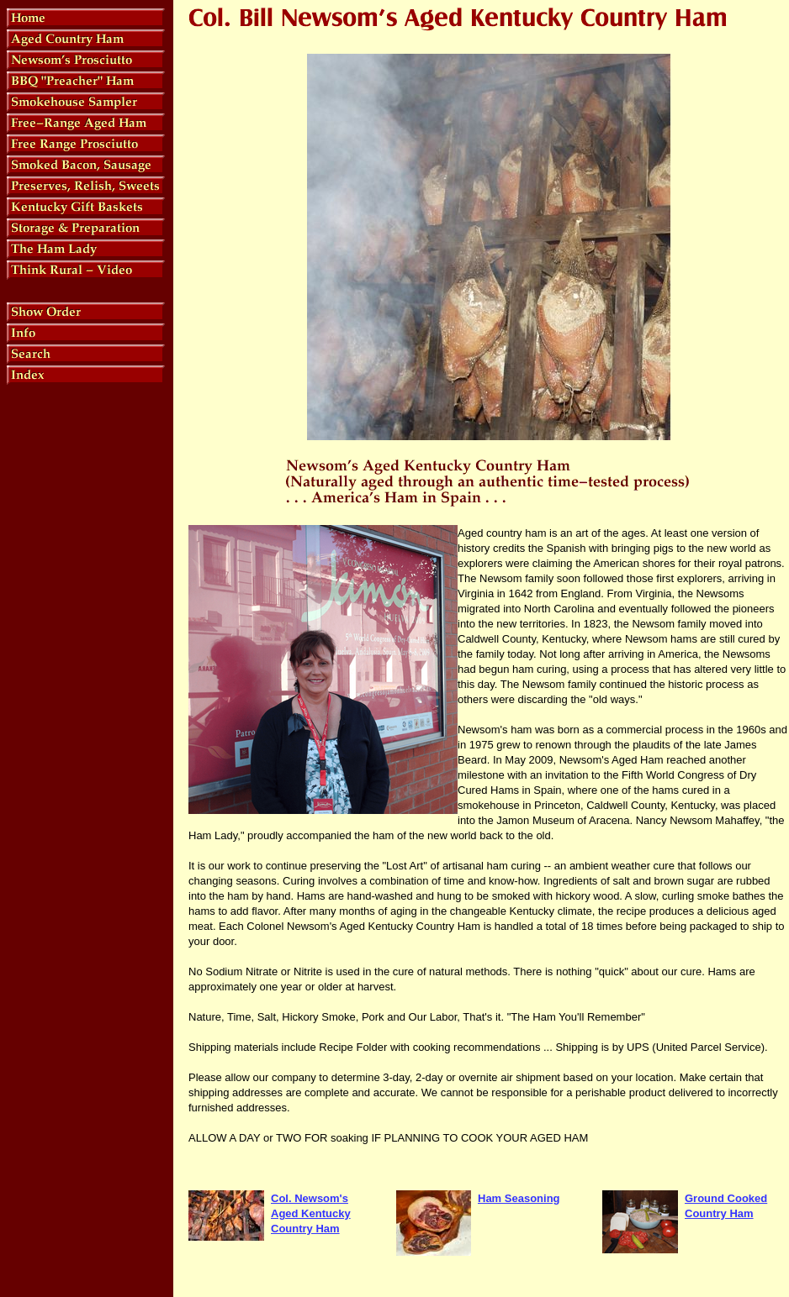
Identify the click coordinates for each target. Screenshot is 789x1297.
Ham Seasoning (519, 1198)
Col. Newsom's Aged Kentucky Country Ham (311, 1213)
